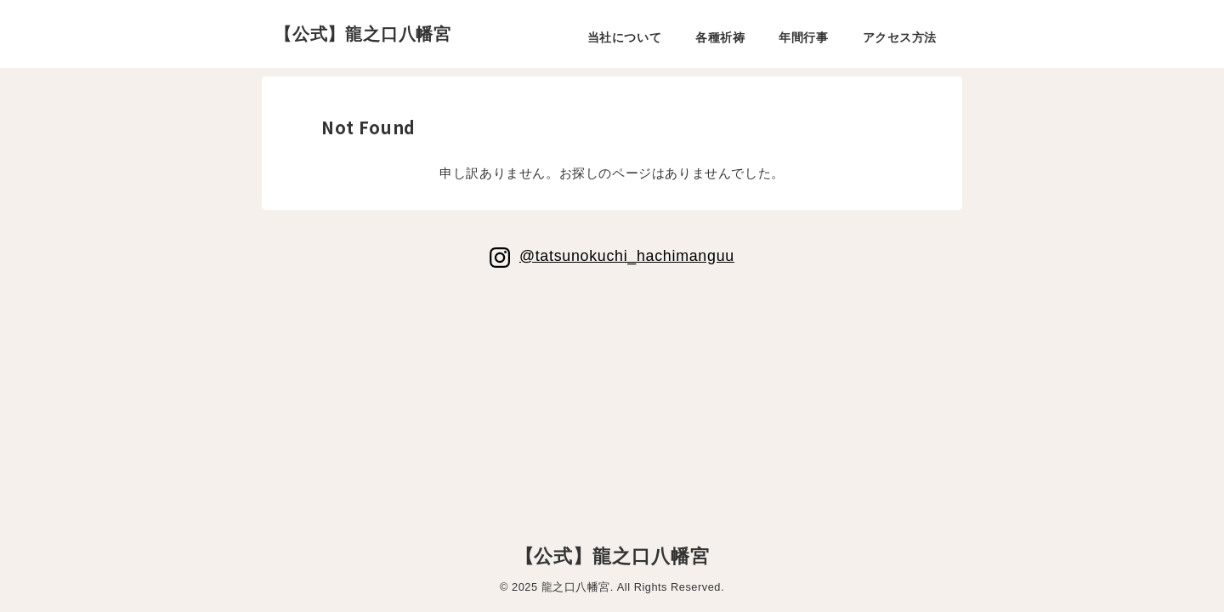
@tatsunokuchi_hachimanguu (626, 255)
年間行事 (803, 37)
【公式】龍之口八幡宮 (363, 34)
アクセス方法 (900, 37)
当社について (624, 37)
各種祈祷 (720, 37)
